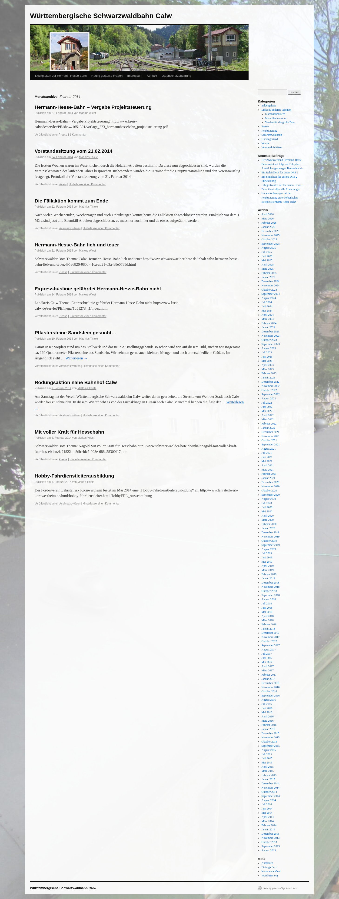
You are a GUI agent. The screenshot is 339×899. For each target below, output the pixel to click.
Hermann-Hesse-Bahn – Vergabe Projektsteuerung (93, 107)
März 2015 (268, 771)
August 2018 (269, 599)
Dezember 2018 (270, 582)
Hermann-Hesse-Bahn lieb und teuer (77, 244)
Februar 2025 (269, 273)
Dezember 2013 (270, 833)
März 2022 (268, 419)
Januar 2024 (268, 327)
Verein (62, 184)
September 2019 (271, 545)
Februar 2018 (269, 624)
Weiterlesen (77, 358)
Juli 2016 (267, 704)
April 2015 (268, 766)
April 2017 (268, 666)
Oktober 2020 (269, 490)
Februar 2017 (269, 674)
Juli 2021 (267, 452)
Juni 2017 (267, 658)
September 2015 (271, 745)
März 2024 (268, 319)
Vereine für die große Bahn (280, 122)
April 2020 (268, 515)
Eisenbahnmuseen (275, 114)
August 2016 (269, 699)
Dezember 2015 (270, 733)
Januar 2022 (268, 427)
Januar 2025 (268, 277)
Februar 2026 (269, 222)
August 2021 (269, 448)
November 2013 (271, 837)
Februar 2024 (269, 323)
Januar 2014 (268, 829)
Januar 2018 (268, 628)
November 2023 (271, 335)
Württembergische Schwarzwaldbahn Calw (101, 16)
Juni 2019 (267, 557)
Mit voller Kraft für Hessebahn (69, 432)
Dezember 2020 (270, 482)
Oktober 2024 (269, 289)
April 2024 (268, 314)
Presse (63, 134)
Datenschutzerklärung (176, 75)
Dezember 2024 (270, 281)
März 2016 (268, 720)
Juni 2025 (267, 256)
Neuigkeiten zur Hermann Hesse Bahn (61, 75)
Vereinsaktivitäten (69, 228)
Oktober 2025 (269, 239)
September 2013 (271, 846)
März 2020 (268, 519)
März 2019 (268, 570)
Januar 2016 (268, 729)
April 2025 (268, 264)
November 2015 (271, 737)
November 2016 (271, 687)
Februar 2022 (269, 423)
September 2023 (271, 344)
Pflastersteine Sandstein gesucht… (75, 332)
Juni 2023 (267, 356)
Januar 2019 (268, 578)
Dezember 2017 (270, 632)
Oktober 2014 (269, 791)
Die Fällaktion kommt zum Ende (71, 200)
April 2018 (268, 616)
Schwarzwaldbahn (272, 134)
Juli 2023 (267, 352)
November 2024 (271, 285)
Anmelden (267, 863)
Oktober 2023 (269, 340)
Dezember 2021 (270, 432)
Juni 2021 (267, 457)
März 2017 (268, 670)
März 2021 (268, 469)
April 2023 (268, 365)
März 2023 (268, 369)
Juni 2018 (267, 607)
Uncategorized (270, 139)
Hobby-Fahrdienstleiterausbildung (74, 475)
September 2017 (271, 645)
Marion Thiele (85, 482)
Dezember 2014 (270, 783)
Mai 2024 (267, 310)
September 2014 (271, 796)
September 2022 (271, 394)
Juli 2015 (267, 754)
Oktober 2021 (269, 440)
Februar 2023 (269, 373)
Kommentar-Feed (271, 871)
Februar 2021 (269, 473)
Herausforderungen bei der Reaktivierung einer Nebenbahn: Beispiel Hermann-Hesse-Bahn (280, 197)
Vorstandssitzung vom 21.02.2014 (74, 151)
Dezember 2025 (270, 231)
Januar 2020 (268, 528)
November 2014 (271, 787)
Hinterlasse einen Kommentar (87, 184)
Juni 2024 (267, 306)
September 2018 (271, 595)
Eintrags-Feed (269, 867)
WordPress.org (270, 875)
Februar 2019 (269, 574)
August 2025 (269, 247)
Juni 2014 (267, 808)
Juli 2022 (267, 402)
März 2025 (268, 268)
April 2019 (268, 565)
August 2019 (269, 549)
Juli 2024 (267, 302)
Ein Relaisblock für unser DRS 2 (280, 172)
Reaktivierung (269, 130)
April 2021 (268, 465)
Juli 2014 (267, 804)
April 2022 (268, 415)
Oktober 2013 (269, 842)
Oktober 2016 (269, 691)
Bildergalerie (269, 105)
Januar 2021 (268, 478)
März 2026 (268, 218)
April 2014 (268, 817)
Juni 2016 (267, 708)
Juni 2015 (267, 758)
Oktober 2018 (269, 591)
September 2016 (271, 695)
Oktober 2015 (269, 741)
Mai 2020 (267, 511)
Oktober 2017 (269, 641)
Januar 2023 (268, 377)
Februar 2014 (269, 825)
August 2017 (269, 649)
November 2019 (271, 536)
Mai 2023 (267, 360)
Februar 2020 (269, 524)
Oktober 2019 (269, 540)
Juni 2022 (267, 406)
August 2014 (269, 800)
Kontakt (152, 75)
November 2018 (271, 586)
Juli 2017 (267, 653)
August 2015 (269, 750)
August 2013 (269, 850)
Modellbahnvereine (276, 118)
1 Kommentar (78, 134)
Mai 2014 (267, 812)
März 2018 (268, 620)
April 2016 (268, 716)
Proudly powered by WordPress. (280, 888)
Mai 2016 (267, 712)
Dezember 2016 (270, 683)
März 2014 (268, 821)
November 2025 (271, 235)
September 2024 (271, 293)
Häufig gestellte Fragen (107, 75)
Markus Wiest (87, 113)
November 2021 (271, 436)
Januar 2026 (268, 227)
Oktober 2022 (269, 390)
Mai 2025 (267, 260)
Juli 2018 (267, 603)
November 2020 (271, 486)
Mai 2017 (267, 662)
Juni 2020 (267, 507)
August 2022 (269, 398)
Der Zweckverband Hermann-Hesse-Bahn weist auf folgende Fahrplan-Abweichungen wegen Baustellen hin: (283, 164)
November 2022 (271, 386)
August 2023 (269, 348)
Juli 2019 (267, 553)
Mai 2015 (267, 762)
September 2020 (271, 494)
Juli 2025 (267, 252)
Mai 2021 (267, 461)
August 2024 (269, 298)
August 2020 (269, 499)
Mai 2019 (267, 561)
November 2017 (271, 637)
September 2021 (271, 444)
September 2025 (271, 243)
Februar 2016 (269, 724)
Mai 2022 (267, 411)
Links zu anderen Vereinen (276, 109)
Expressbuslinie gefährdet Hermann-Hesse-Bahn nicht (98, 288)
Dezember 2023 (270, 331)
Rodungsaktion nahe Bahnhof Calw (76, 382)
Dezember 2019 (270, 532)
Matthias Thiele (88, 157)
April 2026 (268, 214)
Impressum (134, 75)
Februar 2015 (269, 775)
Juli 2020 (267, 503)
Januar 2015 (268, 779)
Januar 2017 (268, 678)
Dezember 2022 (270, 381)
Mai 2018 (267, 612)
